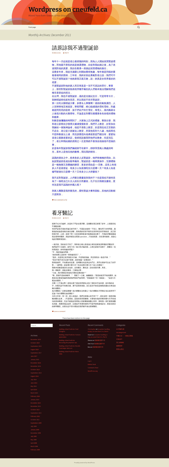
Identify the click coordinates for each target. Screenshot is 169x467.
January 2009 (35, 430)
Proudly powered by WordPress (84, 463)
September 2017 (36, 353)
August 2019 (34, 349)
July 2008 (34, 436)
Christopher (91, 329)
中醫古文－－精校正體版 (124, 336)
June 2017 (34, 356)
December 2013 (36, 403)
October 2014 (35, 369)
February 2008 (35, 450)
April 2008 (34, 443)
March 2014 (34, 393)
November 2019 (36, 339)
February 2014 (35, 396)
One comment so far (60, 200)
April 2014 (34, 390)
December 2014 (36, 363)
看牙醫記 (62, 213)
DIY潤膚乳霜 (120, 329)
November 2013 (36, 406)
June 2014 (34, 383)
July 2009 (34, 426)
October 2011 (35, 420)
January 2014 (35, 400)
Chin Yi (66, 53)
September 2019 (36, 346)
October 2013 (35, 410)
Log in (90, 361)
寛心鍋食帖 (120, 342)
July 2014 (34, 379)
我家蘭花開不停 (100, 340)
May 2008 (34, 440)
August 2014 (34, 376)
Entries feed (92, 364)
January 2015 (35, 359)
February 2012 (35, 416)
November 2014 (36, 366)
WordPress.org (93, 371)
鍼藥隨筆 (119, 346)
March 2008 (34, 446)
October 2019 (35, 343)
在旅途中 (119, 339)
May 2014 (34, 386)
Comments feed (93, 368)
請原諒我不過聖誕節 (75, 48)
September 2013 (36, 413)
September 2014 (36, 373)
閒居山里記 (120, 349)
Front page (32, 27)
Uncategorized (121, 332)
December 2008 (36, 433)
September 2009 (36, 423)
